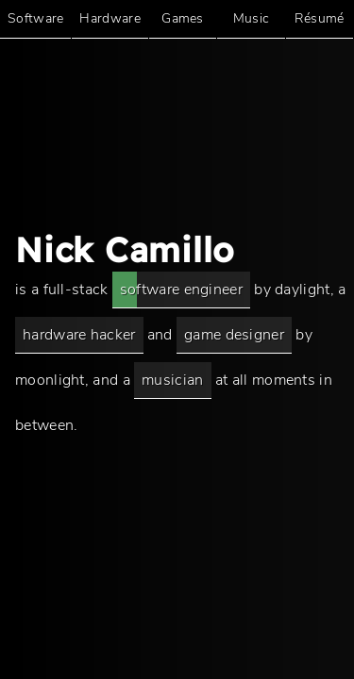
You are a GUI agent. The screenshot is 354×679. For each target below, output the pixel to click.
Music (251, 18)
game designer (234, 334)
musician (172, 380)
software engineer (181, 289)
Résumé (320, 18)
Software (35, 18)
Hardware (109, 18)
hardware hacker (79, 334)
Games (182, 18)
